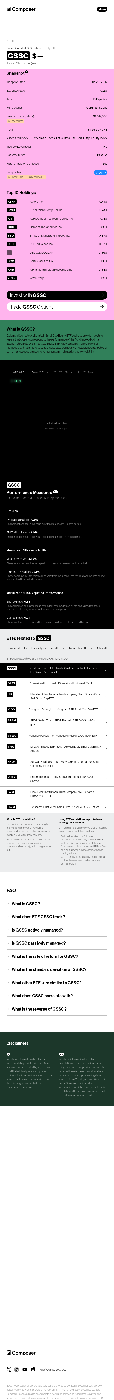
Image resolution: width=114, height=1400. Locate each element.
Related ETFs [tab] (104, 648)
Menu (102, 9)
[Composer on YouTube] (24, 1369)
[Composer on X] (9, 1369)
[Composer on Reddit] (33, 1369)
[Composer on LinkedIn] (16, 1369)
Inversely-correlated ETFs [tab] (47, 648)
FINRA (58, 1389)
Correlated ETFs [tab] (17, 648)
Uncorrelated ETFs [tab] (80, 648)
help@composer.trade (53, 1369)
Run (15, 381)
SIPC (66, 1389)
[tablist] (57, 648)
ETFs (13, 41)
